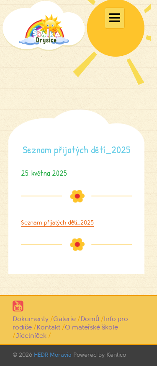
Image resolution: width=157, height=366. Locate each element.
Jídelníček (30, 336)
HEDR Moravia (53, 355)
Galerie (64, 319)
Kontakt (48, 327)
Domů (89, 319)
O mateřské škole (91, 327)
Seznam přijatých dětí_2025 (57, 223)
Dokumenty (31, 319)
